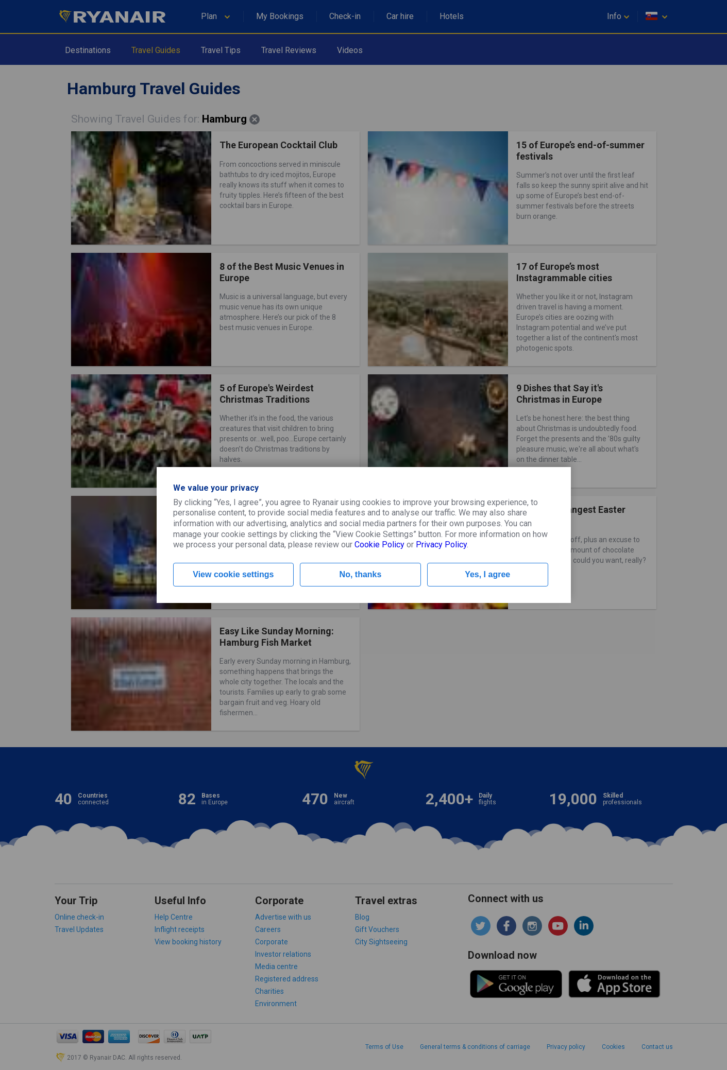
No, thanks (361, 574)
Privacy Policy (441, 544)
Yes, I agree (487, 574)
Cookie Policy (379, 544)
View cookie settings (233, 574)
